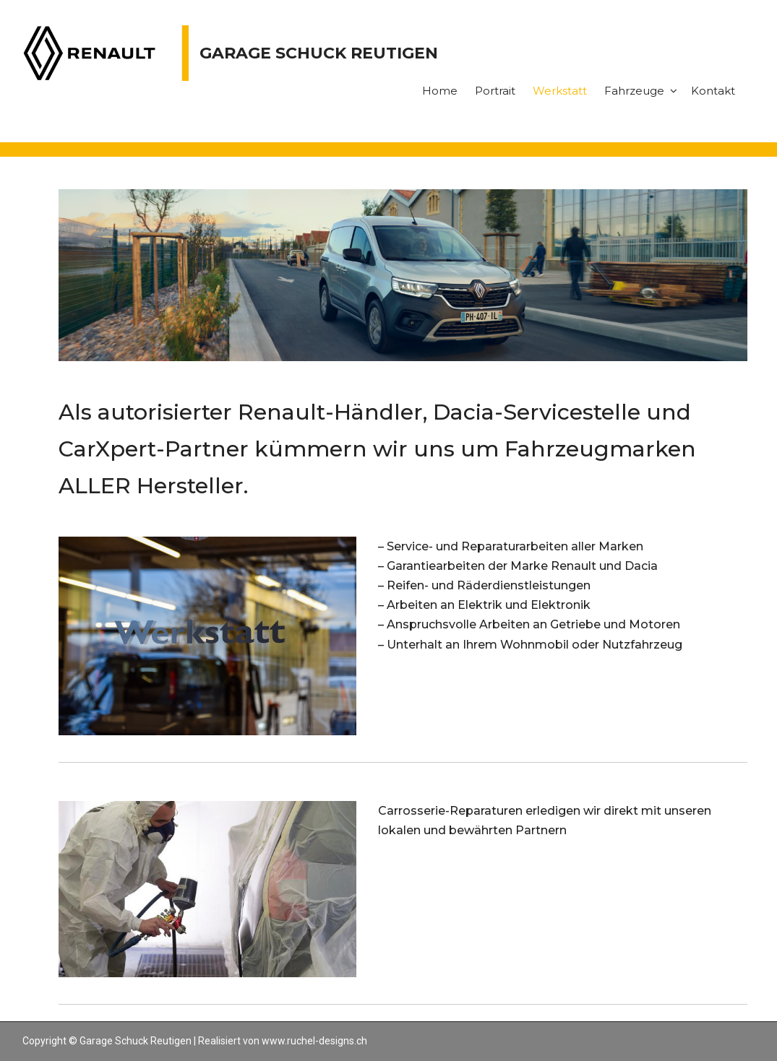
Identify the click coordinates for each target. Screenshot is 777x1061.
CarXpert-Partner (154, 449)
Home (440, 91)
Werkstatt (560, 91)
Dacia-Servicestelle (536, 412)
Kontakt (713, 91)
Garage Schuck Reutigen (318, 53)
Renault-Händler (330, 412)
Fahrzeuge (634, 91)
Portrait (495, 91)
